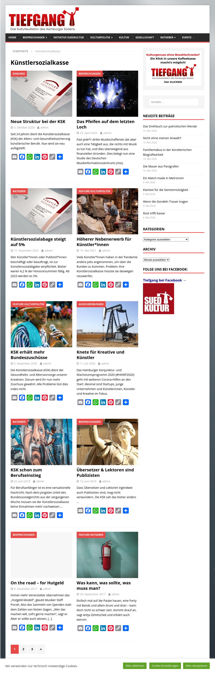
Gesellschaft (145, 37)
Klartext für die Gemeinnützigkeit (165, 190)
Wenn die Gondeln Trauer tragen (165, 202)
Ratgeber (166, 37)
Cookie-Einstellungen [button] (165, 666)
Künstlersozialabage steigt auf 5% (38, 241)
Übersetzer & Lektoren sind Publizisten (105, 472)
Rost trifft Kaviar (154, 213)
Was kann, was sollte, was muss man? (104, 585)
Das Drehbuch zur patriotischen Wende (170, 126)
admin (44, 127)
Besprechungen (34, 37)
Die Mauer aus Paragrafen (161, 166)
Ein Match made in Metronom (163, 178)
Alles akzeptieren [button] (196, 666)
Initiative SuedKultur (69, 37)
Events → (188, 37)
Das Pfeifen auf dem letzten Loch (106, 124)
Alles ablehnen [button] (135, 666)
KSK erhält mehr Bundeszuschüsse (29, 354)
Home (12, 37)
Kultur (124, 37)
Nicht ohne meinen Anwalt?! (162, 138)
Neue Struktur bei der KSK (38, 121)
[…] (50, 619)
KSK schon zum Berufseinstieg (26, 472)
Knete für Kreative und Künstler (100, 354)
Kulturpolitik (100, 37)
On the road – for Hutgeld (37, 583)
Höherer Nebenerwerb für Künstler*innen (104, 241)
